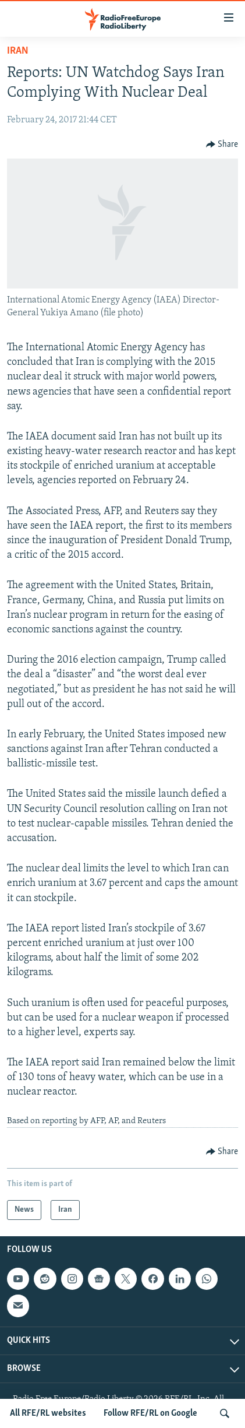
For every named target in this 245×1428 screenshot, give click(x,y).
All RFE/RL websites (48, 1413)
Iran (18, 51)
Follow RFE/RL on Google (150, 1413)
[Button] (222, 144)
